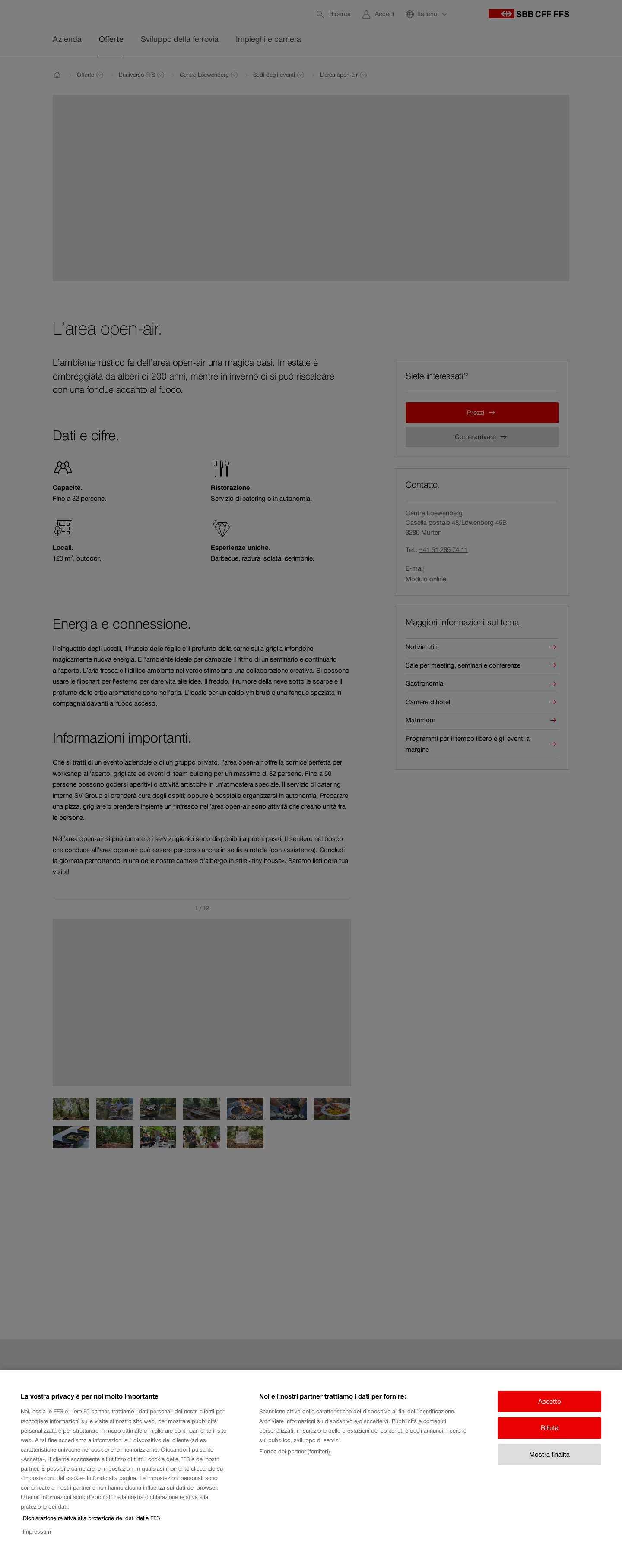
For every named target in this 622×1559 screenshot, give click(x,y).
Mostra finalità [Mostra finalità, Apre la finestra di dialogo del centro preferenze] (549, 1463)
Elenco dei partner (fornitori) (294, 1460)
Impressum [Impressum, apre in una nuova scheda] (37, 1540)
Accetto (549, 1410)
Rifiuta (550, 1436)
